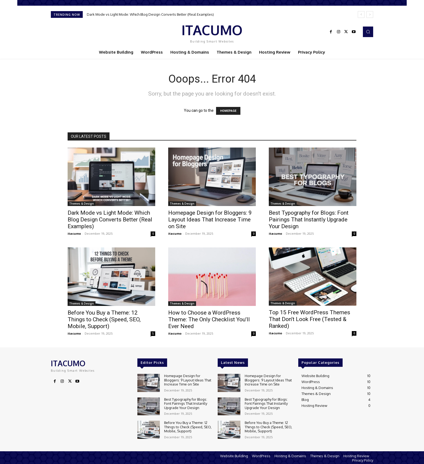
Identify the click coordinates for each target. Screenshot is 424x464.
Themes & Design (81, 203)
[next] (369, 14)
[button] (368, 32)
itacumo (74, 233)
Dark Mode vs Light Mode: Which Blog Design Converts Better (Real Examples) (150, 14)
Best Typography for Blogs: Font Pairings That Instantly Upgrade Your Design (309, 220)
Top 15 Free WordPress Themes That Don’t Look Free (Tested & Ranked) (309, 319)
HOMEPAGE (228, 111)
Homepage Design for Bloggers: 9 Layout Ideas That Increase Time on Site (210, 220)
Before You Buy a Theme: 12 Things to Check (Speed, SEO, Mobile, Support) (104, 319)
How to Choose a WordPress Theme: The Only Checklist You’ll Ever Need (209, 319)
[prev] (361, 14)
